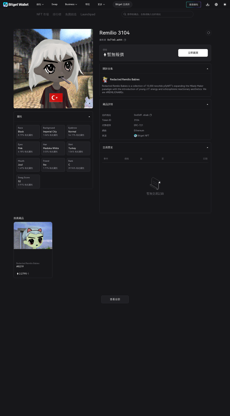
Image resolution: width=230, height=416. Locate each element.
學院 (87, 4)
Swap (54, 4)
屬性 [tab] (53, 116)
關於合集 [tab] (155, 68)
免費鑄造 (71, 14)
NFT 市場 (43, 14)
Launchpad (87, 14)
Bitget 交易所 (122, 4)
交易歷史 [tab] (155, 147)
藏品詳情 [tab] (155, 104)
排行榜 (57, 14)
